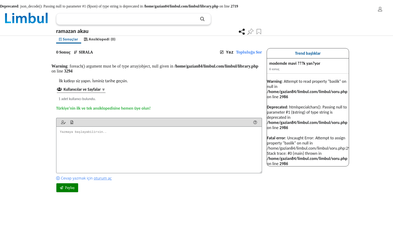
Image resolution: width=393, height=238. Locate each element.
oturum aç (103, 178)
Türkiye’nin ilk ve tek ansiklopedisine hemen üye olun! (103, 108)
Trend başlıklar (308, 53)
